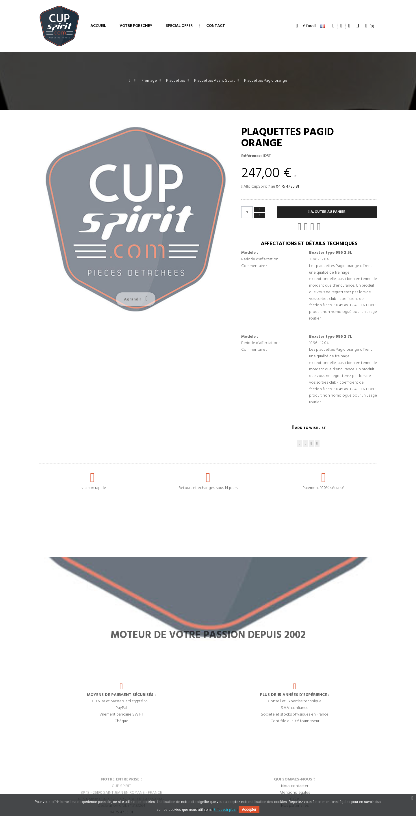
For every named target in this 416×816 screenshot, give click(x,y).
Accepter (249, 810)
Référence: (251, 156)
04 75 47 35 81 (287, 186)
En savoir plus (224, 810)
